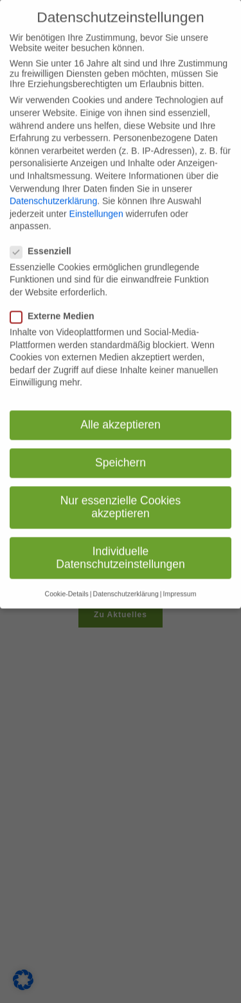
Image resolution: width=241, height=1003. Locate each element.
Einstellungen (96, 202)
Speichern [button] (120, 450)
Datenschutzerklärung (53, 189)
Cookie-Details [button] (67, 582)
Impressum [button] (179, 582)
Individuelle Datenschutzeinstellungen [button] (120, 546)
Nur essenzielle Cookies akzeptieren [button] (120, 495)
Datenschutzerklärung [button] (126, 582)
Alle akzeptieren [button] (120, 412)
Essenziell (45, 239)
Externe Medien (56, 304)
